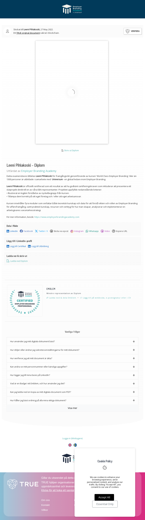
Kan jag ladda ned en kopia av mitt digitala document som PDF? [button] (40, 391)
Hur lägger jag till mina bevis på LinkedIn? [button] (30, 375)
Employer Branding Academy (38, 171)
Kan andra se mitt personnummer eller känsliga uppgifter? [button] (38, 366)
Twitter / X (41, 231)
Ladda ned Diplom (17, 261)
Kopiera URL (119, 231)
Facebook (26, 231)
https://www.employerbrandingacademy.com (56, 216)
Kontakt (45, 505)
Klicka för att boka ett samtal (57, 490)
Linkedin (12, 231)
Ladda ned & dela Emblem (61, 297)
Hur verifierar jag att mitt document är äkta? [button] (31, 358)
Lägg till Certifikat (16, 246)
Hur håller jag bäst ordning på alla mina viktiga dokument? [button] (38, 400)
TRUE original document (28, 32)
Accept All (104, 497)
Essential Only (105, 504)
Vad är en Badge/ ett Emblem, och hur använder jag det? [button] (37, 383)
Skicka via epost (59, 231)
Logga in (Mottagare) (72, 438)
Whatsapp (92, 231)
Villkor (44, 509)
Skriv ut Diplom (71, 150)
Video (105, 231)
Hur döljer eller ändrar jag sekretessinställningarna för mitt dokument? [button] (44, 349)
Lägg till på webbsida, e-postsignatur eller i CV (105, 297)
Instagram (77, 231)
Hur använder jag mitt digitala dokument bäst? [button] (32, 341)
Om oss (45, 500)
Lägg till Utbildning (38, 246)
